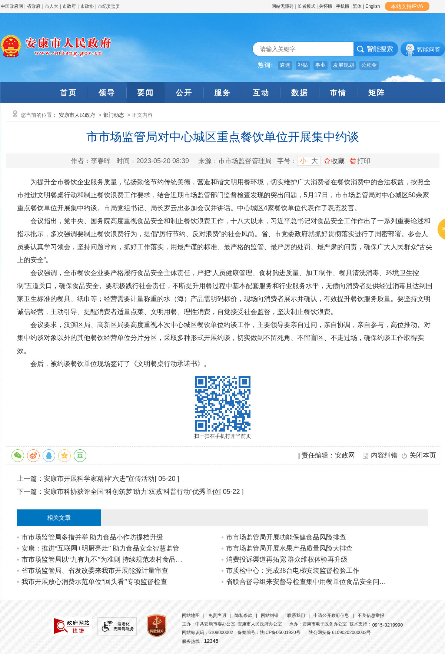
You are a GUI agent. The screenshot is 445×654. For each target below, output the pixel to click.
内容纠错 (384, 455)
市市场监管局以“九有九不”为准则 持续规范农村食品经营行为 (103, 559)
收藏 (338, 161)
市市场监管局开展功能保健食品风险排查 (286, 537)
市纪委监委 (109, 6)
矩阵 (376, 93)
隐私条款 (243, 615)
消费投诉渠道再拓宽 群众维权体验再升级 (287, 559)
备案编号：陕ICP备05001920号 (269, 632)
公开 (184, 93)
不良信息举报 (371, 615)
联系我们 (296, 615)
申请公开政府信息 (331, 615)
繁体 (357, 6)
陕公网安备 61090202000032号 (340, 632)
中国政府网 (12, 6)
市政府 (69, 6)
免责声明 (217, 615)
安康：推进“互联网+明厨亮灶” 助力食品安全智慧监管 (100, 548)
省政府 (34, 6)
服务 (222, 93)
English (372, 6)
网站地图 (191, 615)
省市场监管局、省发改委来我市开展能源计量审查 (94, 570)
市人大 (51, 6)
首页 (68, 93)
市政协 (87, 6)
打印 (360, 161)
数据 (299, 93)
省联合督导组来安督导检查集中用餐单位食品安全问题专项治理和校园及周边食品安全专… (308, 581)
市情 (338, 93)
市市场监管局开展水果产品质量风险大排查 (289, 548)
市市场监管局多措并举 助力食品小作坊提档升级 (92, 537)
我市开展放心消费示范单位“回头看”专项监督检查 (94, 581)
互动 (261, 93)
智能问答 (429, 49)
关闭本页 (422, 455)
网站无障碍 (283, 6)
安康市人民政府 (77, 115)
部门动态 (113, 115)
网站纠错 (270, 615)
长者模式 (306, 6)
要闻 (145, 93)
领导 (107, 93)
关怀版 (325, 6)
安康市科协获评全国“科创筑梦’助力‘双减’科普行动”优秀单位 (131, 491)
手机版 (342, 6)
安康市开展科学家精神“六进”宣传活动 (99, 478)
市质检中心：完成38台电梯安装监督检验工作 (292, 570)
